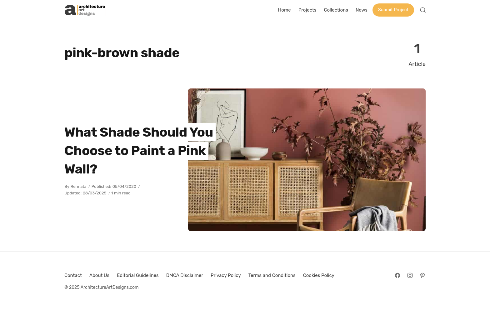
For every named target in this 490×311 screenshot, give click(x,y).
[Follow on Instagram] (410, 275)
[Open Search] (423, 10)
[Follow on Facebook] (397, 275)
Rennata (79, 186)
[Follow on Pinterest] (422, 275)
